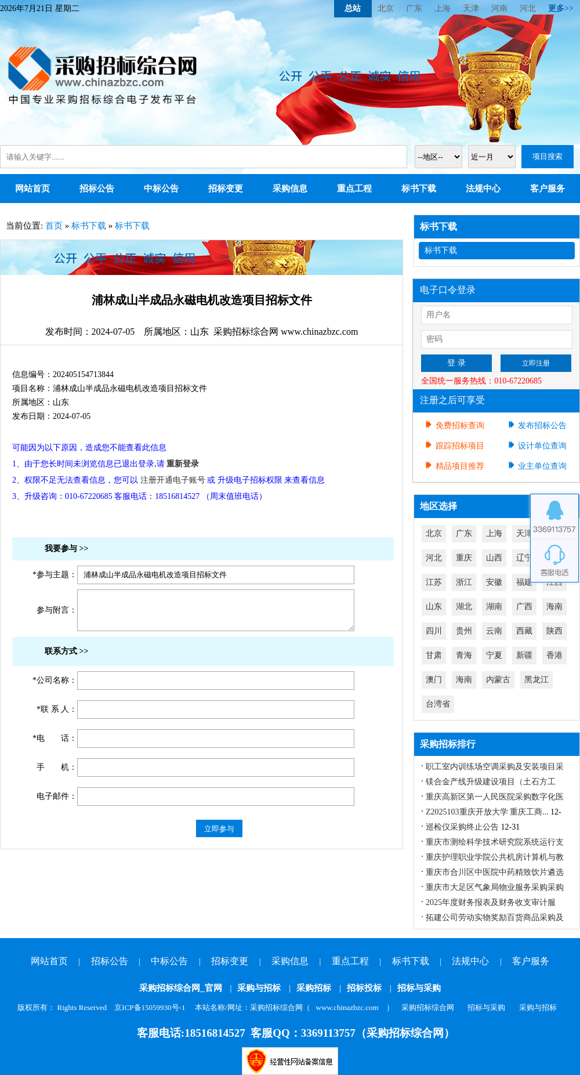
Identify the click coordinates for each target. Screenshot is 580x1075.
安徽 (494, 582)
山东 (434, 606)
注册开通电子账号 (172, 480)
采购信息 (290, 188)
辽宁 (524, 557)
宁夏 (494, 655)
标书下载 (418, 188)
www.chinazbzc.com (347, 1007)
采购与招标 (259, 988)
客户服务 (547, 188)
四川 (434, 631)
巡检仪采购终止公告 (462, 827)
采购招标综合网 (427, 1007)
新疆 (524, 655)
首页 (54, 225)
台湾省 (438, 704)
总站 (353, 8)
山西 (494, 557)
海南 (554, 606)
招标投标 (364, 988)
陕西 (554, 631)
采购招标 (313, 988)
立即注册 (536, 363)
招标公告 (96, 188)
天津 (471, 8)
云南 (494, 631)
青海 (464, 655)
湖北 (464, 606)
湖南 (494, 606)
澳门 (434, 679)
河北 (528, 8)
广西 (524, 606)
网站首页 (32, 188)
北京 (386, 8)
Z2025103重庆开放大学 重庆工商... (487, 812)
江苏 (434, 582)
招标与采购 (419, 988)
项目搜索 (547, 156)
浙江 (464, 582)
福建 (524, 582)
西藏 (524, 631)
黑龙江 (536, 679)
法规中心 (483, 188)
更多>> (561, 8)
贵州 (464, 631)
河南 (499, 8)
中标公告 (161, 188)
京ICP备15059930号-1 (149, 1007)
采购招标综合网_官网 (180, 988)
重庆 (464, 557)
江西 (554, 582)
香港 (554, 655)
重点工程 (354, 188)
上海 (442, 8)
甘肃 (434, 655)
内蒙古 (498, 679)
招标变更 (225, 188)
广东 (414, 8)
